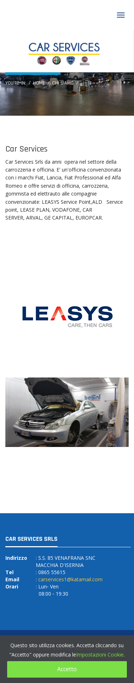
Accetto (67, 669)
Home (39, 83)
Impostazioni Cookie (100, 654)
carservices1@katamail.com (70, 579)
